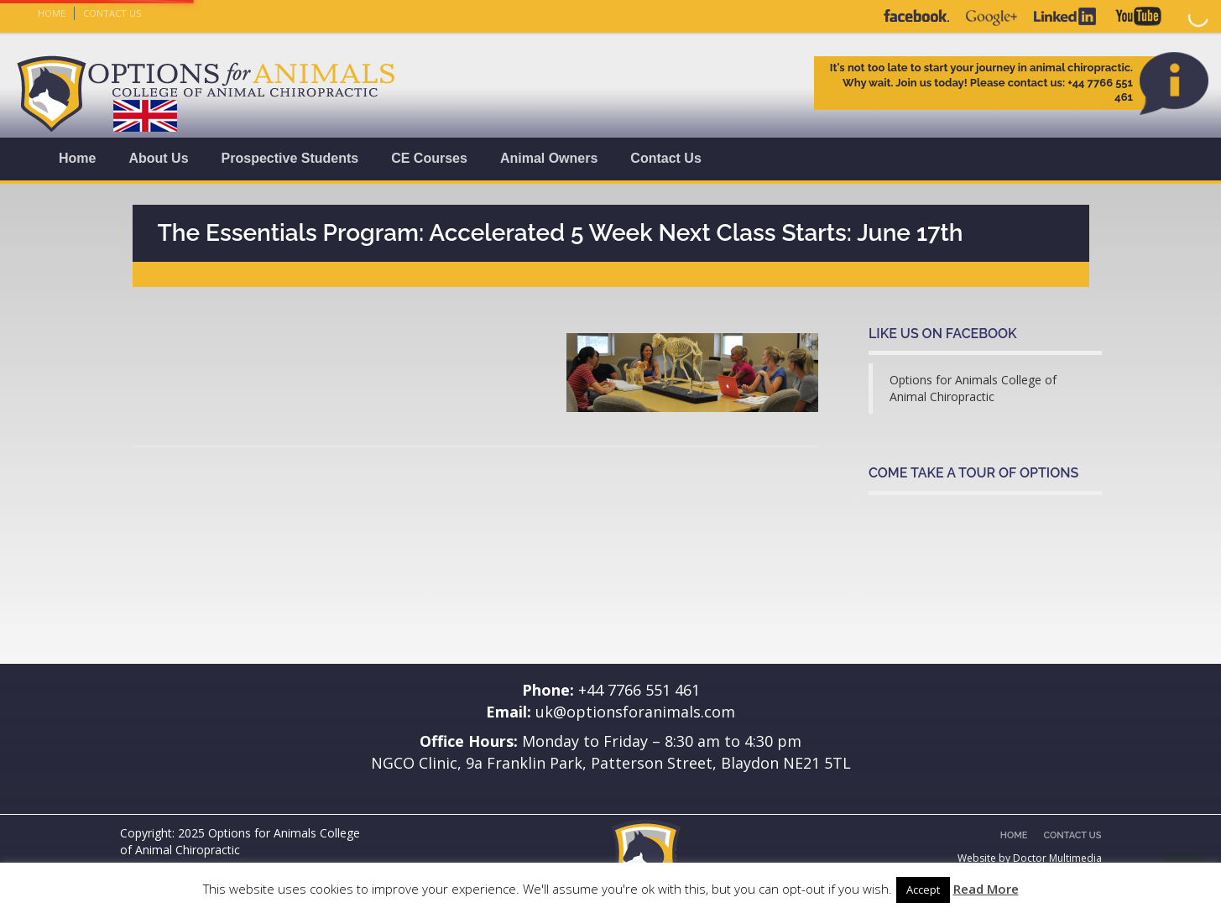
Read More (986, 888)
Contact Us (112, 13)
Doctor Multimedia (1057, 858)
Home (51, 13)
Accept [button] (923, 889)
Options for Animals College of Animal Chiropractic (973, 388)
